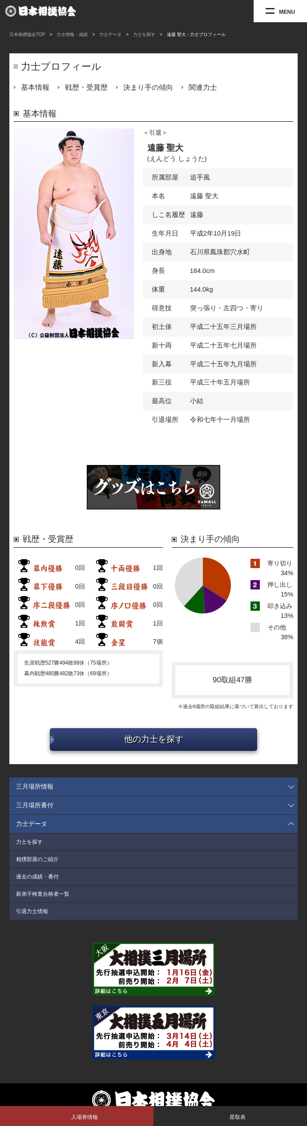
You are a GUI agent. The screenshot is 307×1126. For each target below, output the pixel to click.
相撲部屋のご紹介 (37, 859)
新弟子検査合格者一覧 (42, 894)
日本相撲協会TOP (27, 34)
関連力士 (203, 87)
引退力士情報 (32, 911)
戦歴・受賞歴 (86, 87)
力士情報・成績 (72, 34)
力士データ (110, 34)
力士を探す (144, 34)
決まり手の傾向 (148, 87)
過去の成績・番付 (37, 877)
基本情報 (35, 87)
